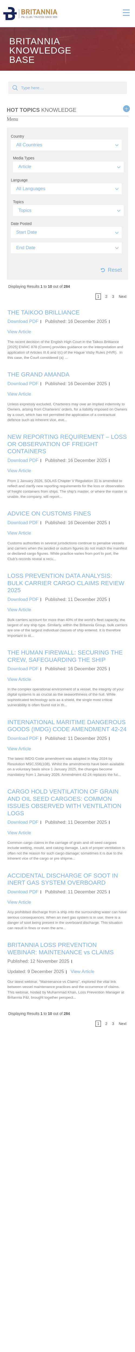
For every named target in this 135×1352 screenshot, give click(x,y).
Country (17, 136)
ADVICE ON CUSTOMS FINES (49, 513)
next (123, 296)
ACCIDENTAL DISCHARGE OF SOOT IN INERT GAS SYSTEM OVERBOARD (63, 879)
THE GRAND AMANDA (39, 374)
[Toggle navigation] (126, 11)
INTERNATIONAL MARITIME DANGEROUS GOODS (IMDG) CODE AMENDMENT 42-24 (67, 726)
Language (19, 180)
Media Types (23, 158)
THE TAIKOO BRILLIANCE (44, 312)
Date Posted (21, 223)
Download (23, 321)
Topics (18, 202)
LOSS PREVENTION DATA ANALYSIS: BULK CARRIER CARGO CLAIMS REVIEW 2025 (66, 583)
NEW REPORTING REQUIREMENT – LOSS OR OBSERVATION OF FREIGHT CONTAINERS (67, 444)
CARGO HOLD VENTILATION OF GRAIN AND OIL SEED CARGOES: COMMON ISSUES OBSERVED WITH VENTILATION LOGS (65, 802)
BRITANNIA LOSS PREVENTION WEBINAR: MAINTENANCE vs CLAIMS (61, 949)
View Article (19, 331)
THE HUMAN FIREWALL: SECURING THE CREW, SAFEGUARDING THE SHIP (65, 656)
